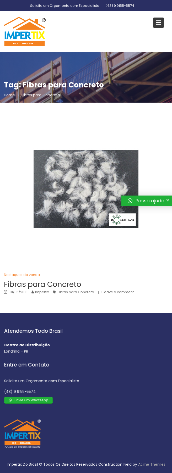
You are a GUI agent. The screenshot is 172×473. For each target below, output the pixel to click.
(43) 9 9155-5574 (119, 5)
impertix (42, 292)
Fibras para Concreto (42, 284)
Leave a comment (118, 292)
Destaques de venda (22, 274)
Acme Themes (151, 464)
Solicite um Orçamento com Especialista (64, 5)
